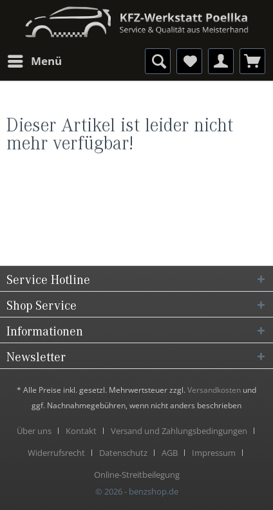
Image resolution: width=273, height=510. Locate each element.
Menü (35, 59)
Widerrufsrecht (56, 452)
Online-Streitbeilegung (137, 474)
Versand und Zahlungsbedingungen (179, 431)
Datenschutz (123, 452)
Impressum (214, 452)
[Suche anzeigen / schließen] (158, 61)
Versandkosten (214, 389)
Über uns (34, 431)
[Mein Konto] (221, 61)
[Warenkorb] (252, 61)
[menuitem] (34, 61)
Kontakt (81, 431)
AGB (170, 452)
